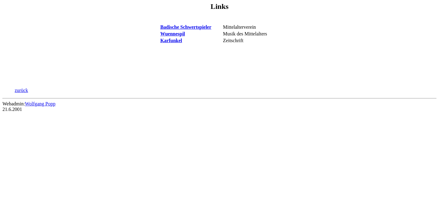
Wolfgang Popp (40, 103)
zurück (21, 90)
